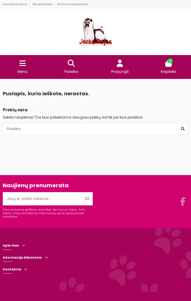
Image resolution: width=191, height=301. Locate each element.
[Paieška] (182, 129)
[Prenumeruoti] (87, 198)
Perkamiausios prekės (72, 4)
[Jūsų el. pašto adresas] (42, 198)
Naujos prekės (42, 4)
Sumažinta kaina (15, 4)
